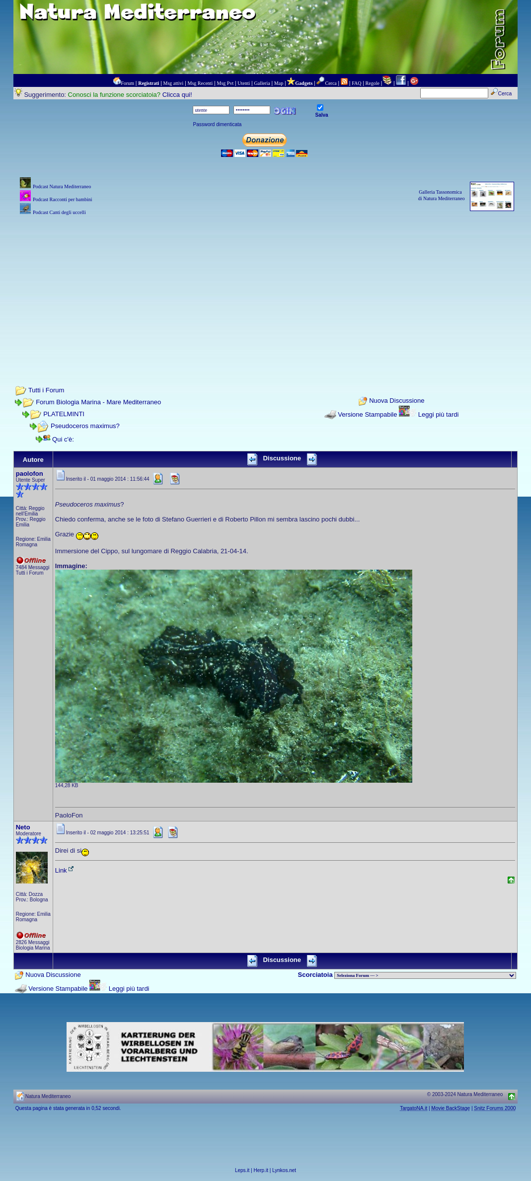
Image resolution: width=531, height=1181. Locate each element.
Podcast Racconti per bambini (62, 199)
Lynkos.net (284, 1170)
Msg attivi (173, 83)
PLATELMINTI (63, 414)
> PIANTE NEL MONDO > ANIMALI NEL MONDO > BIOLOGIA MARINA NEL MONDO (425, 975)
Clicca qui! (177, 94)
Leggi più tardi (438, 414)
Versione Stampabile (367, 414)
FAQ (356, 83)
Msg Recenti (200, 83)
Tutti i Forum (46, 390)
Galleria (262, 83)
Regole (372, 83)
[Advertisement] (265, 287)
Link (65, 870)
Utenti (243, 83)
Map (278, 83)
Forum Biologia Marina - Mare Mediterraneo (98, 402)
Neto (23, 827)
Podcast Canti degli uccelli (59, 212)
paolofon (29, 473)
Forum (127, 83)
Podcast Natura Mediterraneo (62, 186)
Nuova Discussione (396, 400)
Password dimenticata (217, 124)
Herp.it (261, 1170)
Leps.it (242, 1170)
